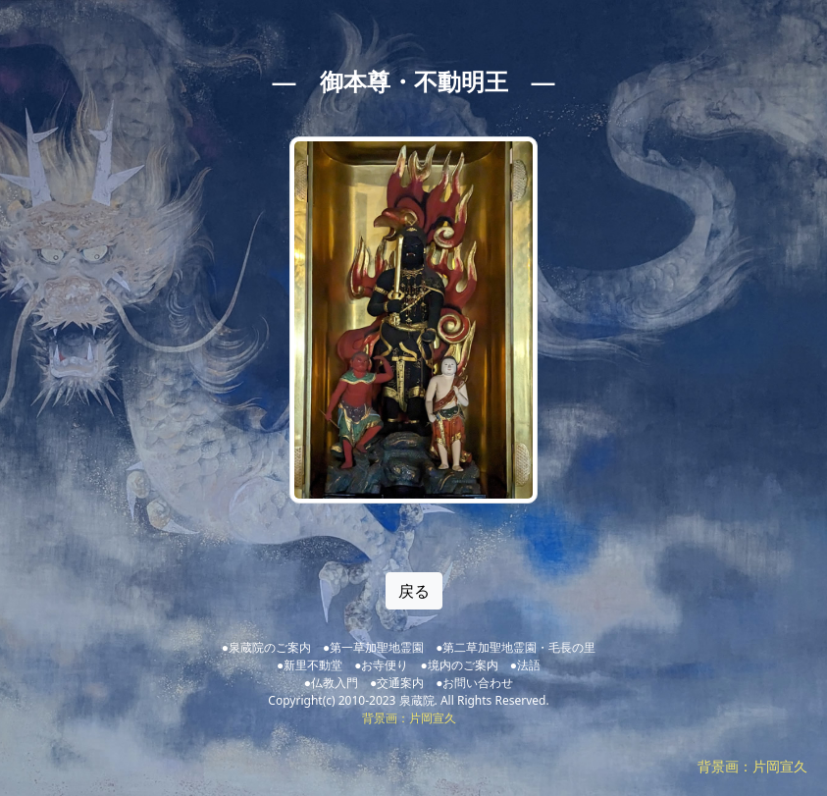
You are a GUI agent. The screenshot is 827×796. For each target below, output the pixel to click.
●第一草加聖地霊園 (373, 647)
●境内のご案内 (459, 665)
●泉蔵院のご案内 (266, 647)
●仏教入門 (331, 682)
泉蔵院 (417, 700)
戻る (414, 591)
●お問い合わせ (474, 682)
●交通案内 (397, 682)
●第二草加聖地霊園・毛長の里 (515, 647)
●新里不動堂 (309, 665)
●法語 (525, 665)
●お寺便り (381, 665)
